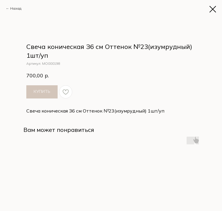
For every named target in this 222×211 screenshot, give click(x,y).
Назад (15, 8)
